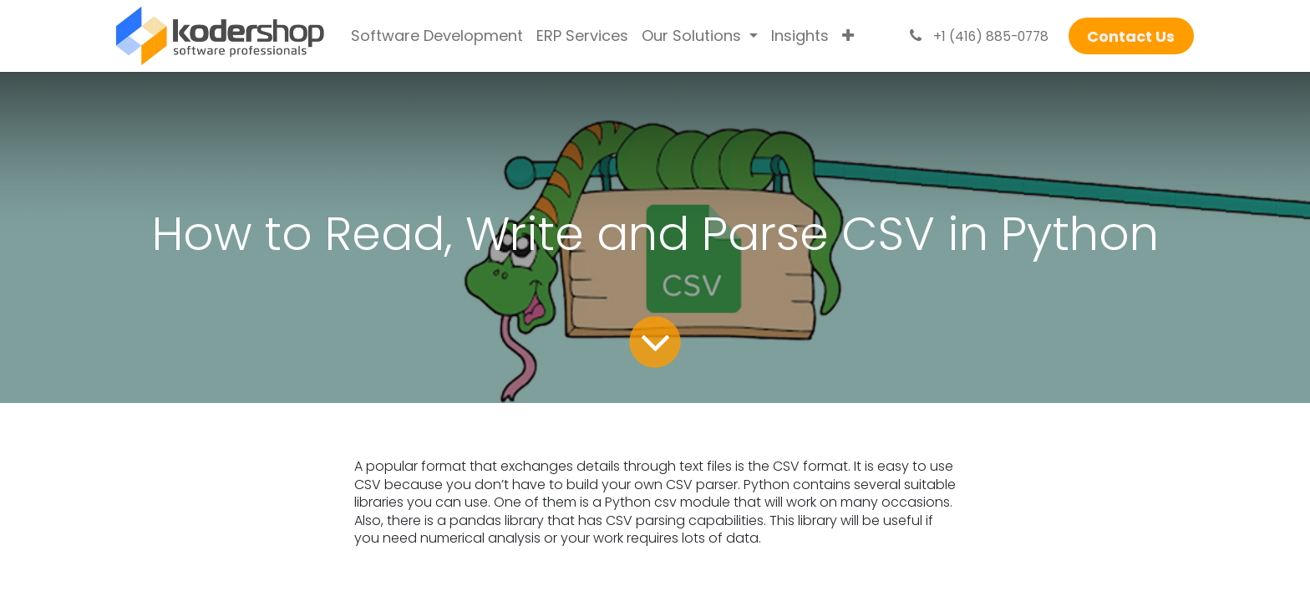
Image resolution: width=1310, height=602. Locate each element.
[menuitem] (437, 36)
